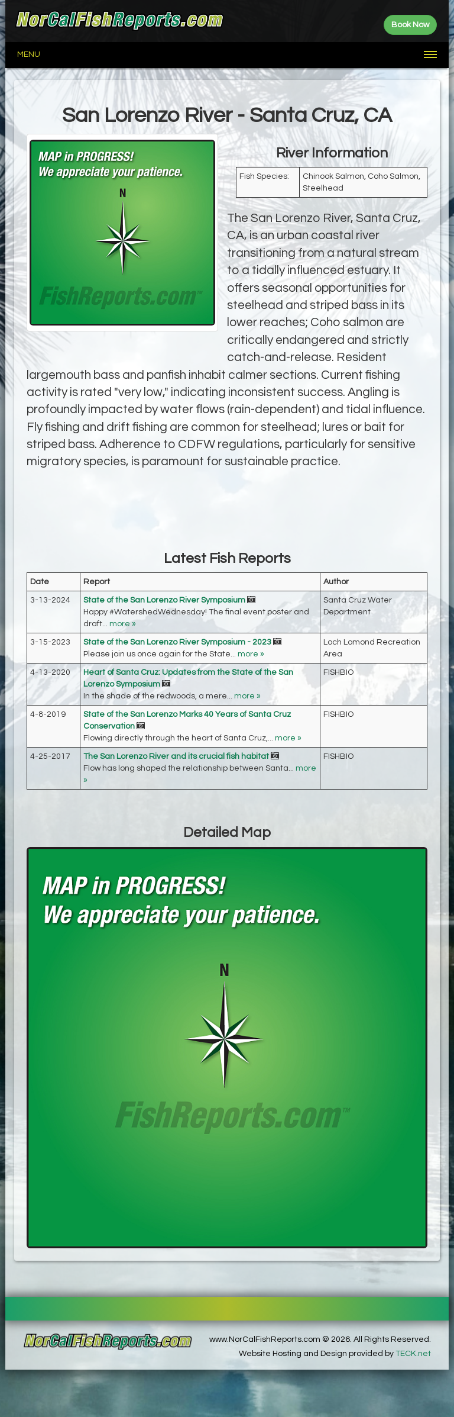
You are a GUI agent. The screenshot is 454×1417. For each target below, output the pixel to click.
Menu (28, 54)
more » (122, 624)
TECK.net (413, 1354)
